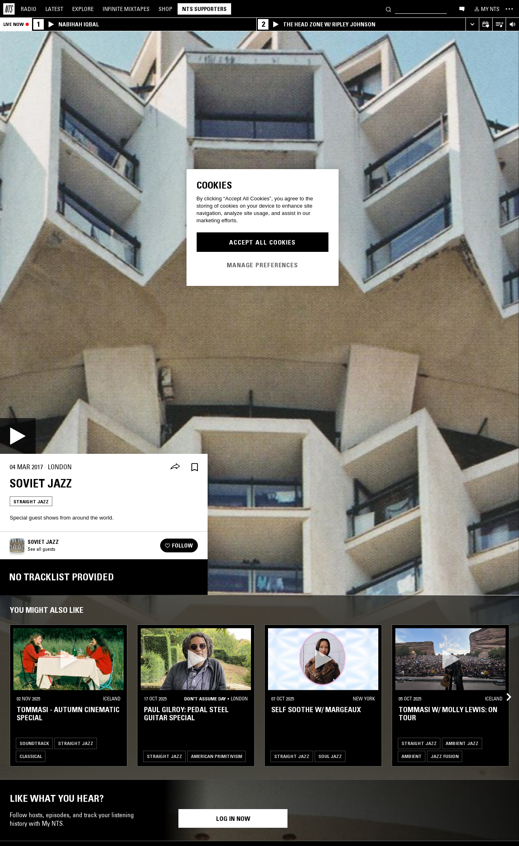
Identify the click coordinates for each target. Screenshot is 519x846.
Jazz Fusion (445, 756)
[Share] (175, 467)
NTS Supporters (204, 9)
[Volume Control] (512, 24)
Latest (54, 9)
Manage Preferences (262, 265)
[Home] (9, 9)
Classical (30, 756)
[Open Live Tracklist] (499, 24)
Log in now (233, 818)
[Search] (388, 9)
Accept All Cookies (262, 242)
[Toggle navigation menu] (509, 9)
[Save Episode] (194, 467)
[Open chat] (461, 8)
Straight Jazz (31, 501)
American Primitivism (216, 756)
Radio (28, 9)
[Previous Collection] (503, 687)
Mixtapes (126, 9)
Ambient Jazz (462, 743)
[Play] (18, 436)
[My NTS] (486, 9)
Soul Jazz (330, 756)
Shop (165, 9)
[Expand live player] (472, 24)
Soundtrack (34, 743)
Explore (83, 9)
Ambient (411, 756)
